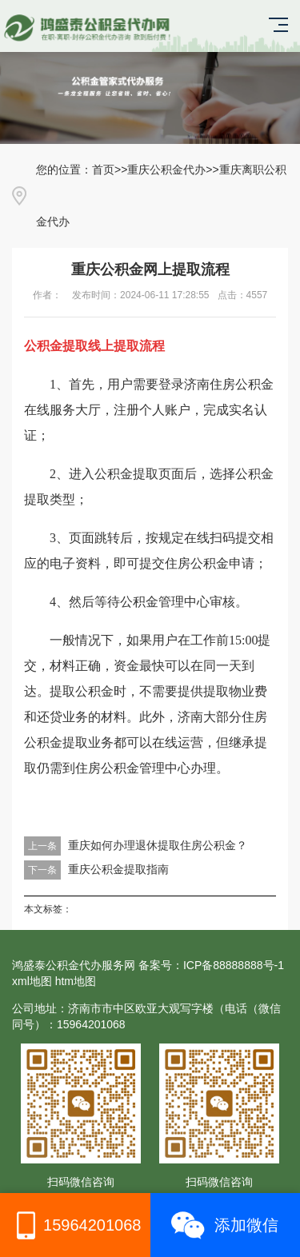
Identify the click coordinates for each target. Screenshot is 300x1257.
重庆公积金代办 (166, 169)
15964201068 (75, 1225)
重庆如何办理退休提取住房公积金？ (157, 845)
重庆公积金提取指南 (118, 869)
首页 (103, 169)
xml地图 (32, 981)
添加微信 (224, 1225)
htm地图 (75, 981)
